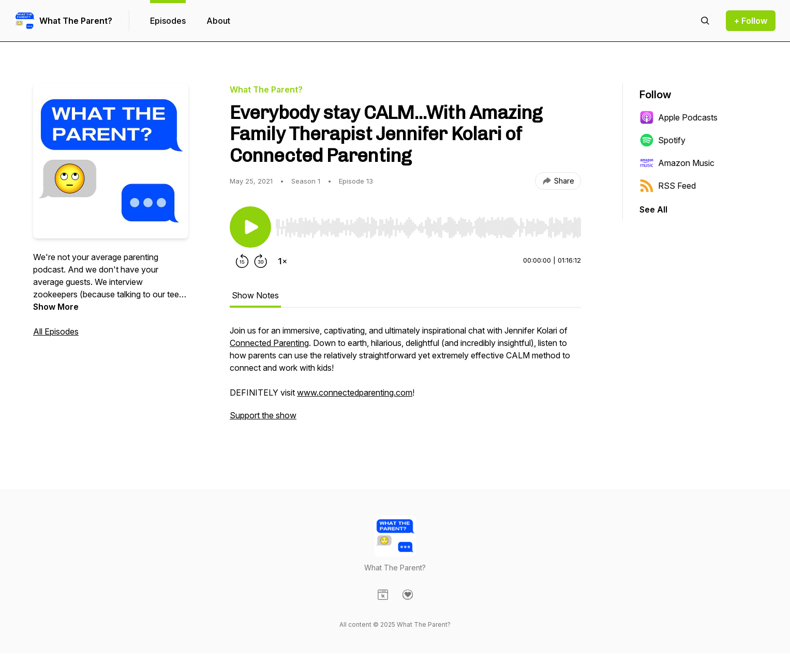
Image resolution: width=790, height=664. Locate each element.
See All (653, 209)
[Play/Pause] (250, 227)
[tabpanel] (405, 378)
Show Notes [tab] (255, 295)
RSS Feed (667, 185)
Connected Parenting (269, 343)
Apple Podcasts (678, 117)
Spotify (662, 140)
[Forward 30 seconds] (261, 261)
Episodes (168, 21)
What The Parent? (75, 21)
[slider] (428, 227)
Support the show (263, 415)
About (218, 21)
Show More (56, 306)
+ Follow (750, 21)
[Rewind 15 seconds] (242, 261)
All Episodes (56, 331)
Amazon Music (676, 163)
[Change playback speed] (282, 261)
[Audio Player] (428, 224)
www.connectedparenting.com (354, 392)
